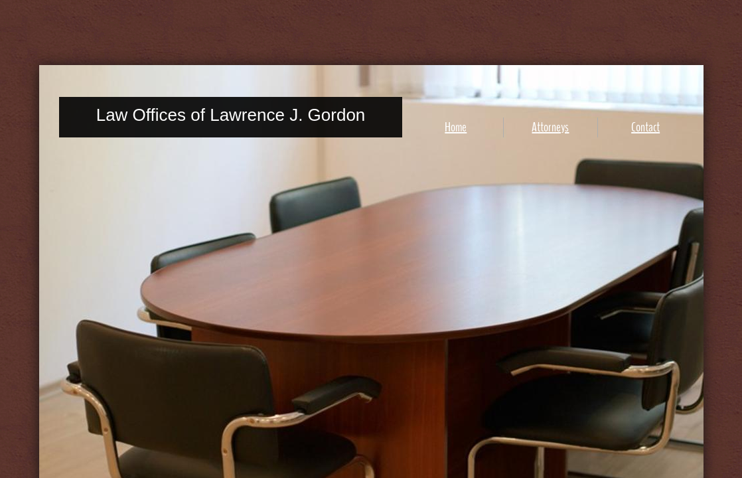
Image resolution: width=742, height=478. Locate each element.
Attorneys (550, 127)
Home (456, 127)
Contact (645, 127)
